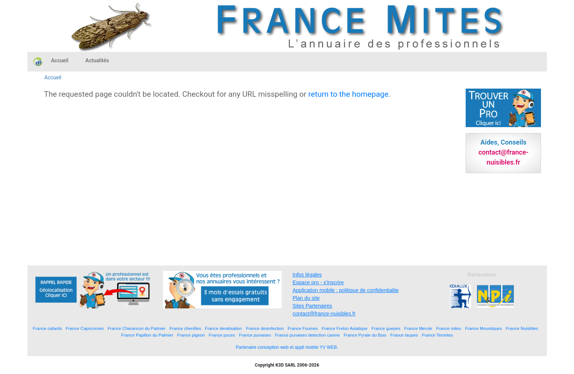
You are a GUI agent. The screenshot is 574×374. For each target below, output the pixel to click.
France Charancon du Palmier (136, 328)
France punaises (255, 334)
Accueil (60, 60)
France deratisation (223, 328)
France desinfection (265, 328)
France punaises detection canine (307, 334)
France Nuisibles (522, 328)
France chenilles (185, 328)
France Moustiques (483, 328)
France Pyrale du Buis (365, 334)
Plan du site (306, 298)
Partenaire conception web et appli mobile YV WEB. (287, 347)
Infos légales (307, 275)
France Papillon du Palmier (147, 334)
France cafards (47, 328)
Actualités (97, 60)
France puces (222, 334)
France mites (448, 328)
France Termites (437, 334)
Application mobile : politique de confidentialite (346, 290)
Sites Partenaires (312, 306)
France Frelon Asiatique (344, 328)
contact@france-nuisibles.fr (324, 314)
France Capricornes (85, 328)
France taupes (404, 334)
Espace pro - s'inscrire (318, 282)
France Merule (418, 328)
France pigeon (191, 334)
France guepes (385, 328)
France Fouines (303, 328)
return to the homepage (348, 94)
